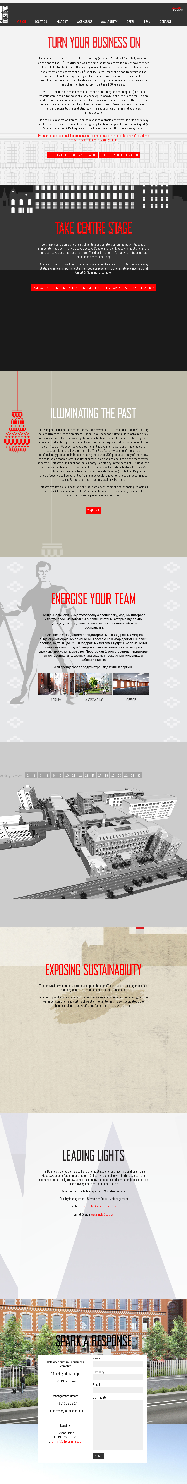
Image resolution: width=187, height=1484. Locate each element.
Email (96, 1385)
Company (98, 1372)
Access (74, 288)
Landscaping (93, 687)
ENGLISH (177, 8)
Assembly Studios (102, 1214)
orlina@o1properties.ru (67, 1441)
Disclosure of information (119, 155)
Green (131, 21)
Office (131, 687)
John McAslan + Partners (100, 1206)
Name (96, 1359)
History (62, 21)
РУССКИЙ (177, 10)
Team (147, 21)
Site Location (56, 288)
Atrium (56, 687)
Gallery (76, 155)
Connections (92, 288)
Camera (37, 288)
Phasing (91, 155)
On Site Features (142, 288)
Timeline (93, 510)
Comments (100, 1397)
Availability (109, 21)
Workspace (84, 21)
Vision (21, 21)
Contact (166, 21)
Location (41, 21)
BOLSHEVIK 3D (58, 155)
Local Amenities (116, 288)
